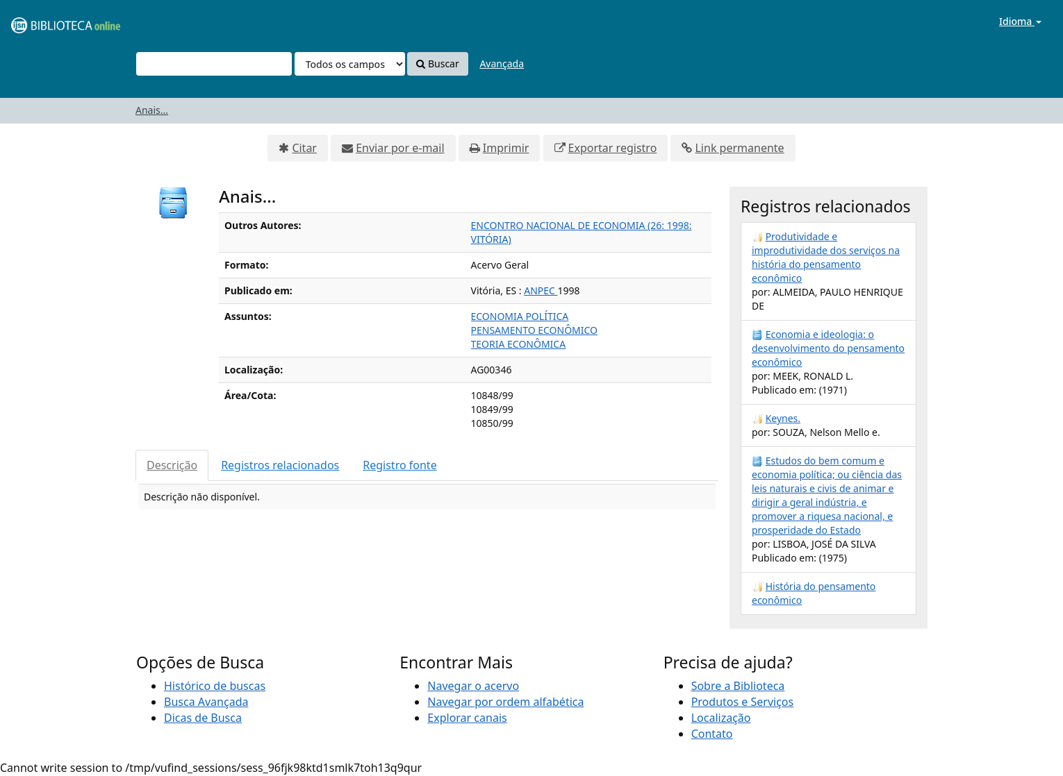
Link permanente (739, 147)
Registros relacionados (280, 465)
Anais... (151, 110)
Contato (712, 733)
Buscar (437, 63)
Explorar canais (466, 717)
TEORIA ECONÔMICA (518, 344)
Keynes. (783, 418)
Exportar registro (612, 147)
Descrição (172, 465)
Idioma (1020, 21)
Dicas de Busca (203, 717)
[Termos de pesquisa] (214, 64)
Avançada (501, 63)
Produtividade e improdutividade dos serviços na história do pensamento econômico (826, 257)
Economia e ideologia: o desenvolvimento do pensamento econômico (828, 348)
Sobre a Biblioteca (738, 685)
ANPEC (540, 290)
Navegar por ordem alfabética (505, 701)
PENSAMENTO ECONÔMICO (534, 330)
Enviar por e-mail (400, 147)
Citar (304, 147)
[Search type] (350, 64)
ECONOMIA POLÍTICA (520, 316)
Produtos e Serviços (742, 701)
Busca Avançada (206, 701)
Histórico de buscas (214, 685)
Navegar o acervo (473, 685)
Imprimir (506, 147)
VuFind (44, 21)
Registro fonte (399, 465)
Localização (721, 717)
